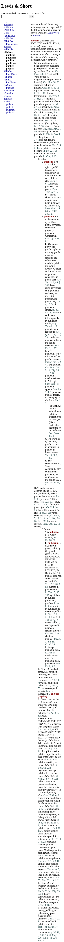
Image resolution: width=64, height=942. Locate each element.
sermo (45, 688)
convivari (49, 277)
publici (56, 688)
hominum (50, 496)
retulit (48, 323)
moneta (53, 521)
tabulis (57, 101)
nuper (48, 658)
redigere (49, 293)
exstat (55, 452)
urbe (45, 872)
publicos (49, 186)
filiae (42, 863)
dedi (57, 661)
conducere (54, 337)
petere (53, 814)
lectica (48, 647)
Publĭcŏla (8, 49)
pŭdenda (10, 112)
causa (37, 123)
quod (52, 798)
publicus (41, 145)
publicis (38, 104)
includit (55, 578)
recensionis (47, 101)
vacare (48, 789)
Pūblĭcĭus (8, 41)
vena (48, 685)
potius (47, 831)
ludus (48, 145)
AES (44, 715)
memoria (50, 98)
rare (36, 493)
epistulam (55, 595)
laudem (53, 784)
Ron (57, 836)
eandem (42, 844)
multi (44, 63)
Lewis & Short (16, 6)
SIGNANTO (44, 724)
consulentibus (44, 896)
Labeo (47, 894)
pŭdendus (8, 93)
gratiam (51, 809)
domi (50, 581)
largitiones (44, 137)
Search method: (9, 13)
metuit (54, 183)
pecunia (45, 107)
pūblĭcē (7, 33)
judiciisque (52, 131)
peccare (38, 150)
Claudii (53, 921)
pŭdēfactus (9, 90)
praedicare (51, 924)
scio (45, 707)
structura (48, 677)
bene (36, 65)
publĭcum (11, 57)
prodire (56, 606)
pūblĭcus (8, 52)
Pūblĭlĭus (8, 71)
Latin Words (54, 32)
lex (43, 496)
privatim (51, 825)
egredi (57, 617)
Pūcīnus (10, 88)
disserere (42, 918)
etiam (58, 271)
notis (42, 153)
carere (48, 622)
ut (46, 447)
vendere (57, 288)
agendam (42, 853)
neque (51, 855)
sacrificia (38, 85)
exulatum (42, 888)
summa (52, 586)
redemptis (50, 331)
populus (50, 49)
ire (56, 888)
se (46, 581)
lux (39, 510)
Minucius (51, 842)
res (41, 139)
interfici (49, 762)
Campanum (51, 235)
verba (54, 512)
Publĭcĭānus (9, 35)
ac (53, 85)
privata (57, 79)
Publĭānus (11, 82)
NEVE (56, 554)
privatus (57, 175)
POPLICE (56, 732)
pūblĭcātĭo (8, 24)
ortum (41, 710)
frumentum (43, 798)
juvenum (44, 499)
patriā (37, 68)
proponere (50, 600)
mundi (52, 510)
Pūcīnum (8, 85)
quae (51, 746)
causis (43, 131)
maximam (50, 781)
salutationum (55, 411)
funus (54, 109)
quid (55, 707)
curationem (43, 847)
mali (50, 707)
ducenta (51, 315)
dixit (48, 773)
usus (57, 501)
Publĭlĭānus (11, 74)
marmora (50, 153)
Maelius (48, 850)
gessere (43, 65)
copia (56, 589)
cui (49, 682)
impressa (47, 104)
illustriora (42, 746)
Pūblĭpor (8, 77)
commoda (55, 148)
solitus (48, 260)
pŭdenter (8, 99)
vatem (43, 682)
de (46, 274)
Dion (40, 877)
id (58, 874)
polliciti (56, 800)
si (58, 172)
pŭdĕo (7, 101)
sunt (59, 743)
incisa (37, 153)
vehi (57, 650)
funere (53, 118)
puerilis (55, 751)
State (57, 51)
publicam (54, 65)
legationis (42, 770)
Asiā (50, 381)
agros (55, 789)
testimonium (40, 96)
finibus (41, 789)
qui (50, 408)
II (46, 271)
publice (41, 713)
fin (47, 822)
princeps (52, 770)
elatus (45, 874)
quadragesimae (52, 378)
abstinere (49, 636)
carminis (42, 680)
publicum (46, 109)
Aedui (58, 798)
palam (41, 913)
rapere (49, 828)
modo (48, 263)
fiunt (40, 748)
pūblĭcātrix (9, 30)
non (54, 260)
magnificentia (41, 79)
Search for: (40, 13)
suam (50, 63)
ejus (48, 863)
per (53, 647)
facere (56, 395)
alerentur (42, 866)
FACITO (42, 737)
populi (51, 836)
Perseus (37, 35)
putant (41, 784)
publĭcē (10, 66)
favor (52, 504)
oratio (48, 655)
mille (58, 312)
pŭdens (7, 96)
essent (41, 800)
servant (57, 197)
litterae (50, 93)
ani (39, 839)
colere (45, 839)
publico (45, 118)
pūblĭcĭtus (8, 38)
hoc (54, 408)
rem (55, 63)
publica (45, 76)
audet (48, 578)
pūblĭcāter (8, 27)
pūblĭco (7, 46)
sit (56, 682)
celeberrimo (54, 872)
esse (55, 576)
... (6, 22)
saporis (41, 691)
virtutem (44, 921)
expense (52, 57)
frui (50, 364)
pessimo (56, 392)
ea (45, 825)
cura (36, 501)
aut (51, 175)
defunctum (53, 115)
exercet (52, 416)
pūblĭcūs (10, 55)
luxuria (37, 82)
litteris (48, 452)
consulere (50, 471)
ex (45, 710)
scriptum (52, 447)
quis (47, 175)
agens (52, 847)
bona (52, 285)
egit (54, 381)
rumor (41, 929)
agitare (48, 389)
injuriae (38, 90)
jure (57, 896)
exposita (50, 754)
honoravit (39, 120)
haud (40, 707)
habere (48, 351)
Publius (7, 79)
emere (48, 310)
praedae (56, 318)
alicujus (49, 288)
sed (53, 271)
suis (57, 787)
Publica (53, 499)
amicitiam (43, 811)
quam (55, 655)
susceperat (52, 853)
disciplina (46, 751)
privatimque (44, 814)
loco (40, 874)
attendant (52, 200)
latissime (48, 787)
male (56, 329)
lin (54, 573)
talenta (48, 318)
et (48, 65)
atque (58, 809)
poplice (10, 68)
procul (43, 68)
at (43, 57)
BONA (41, 732)
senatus (37, 118)
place (48, 548)
